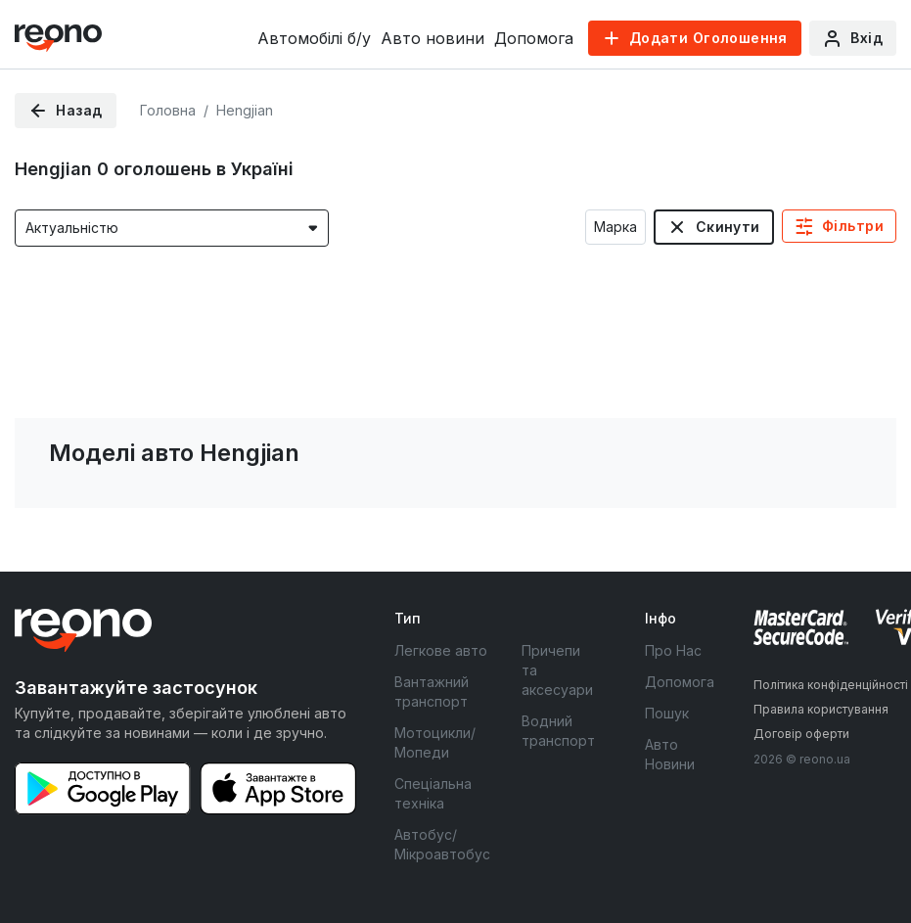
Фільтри (853, 225)
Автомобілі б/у (314, 38)
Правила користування (820, 709)
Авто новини (432, 38)
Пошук (667, 713)
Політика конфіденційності (830, 684)
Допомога (533, 38)
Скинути (728, 226)
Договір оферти (801, 733)
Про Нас (673, 650)
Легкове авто (440, 650)
